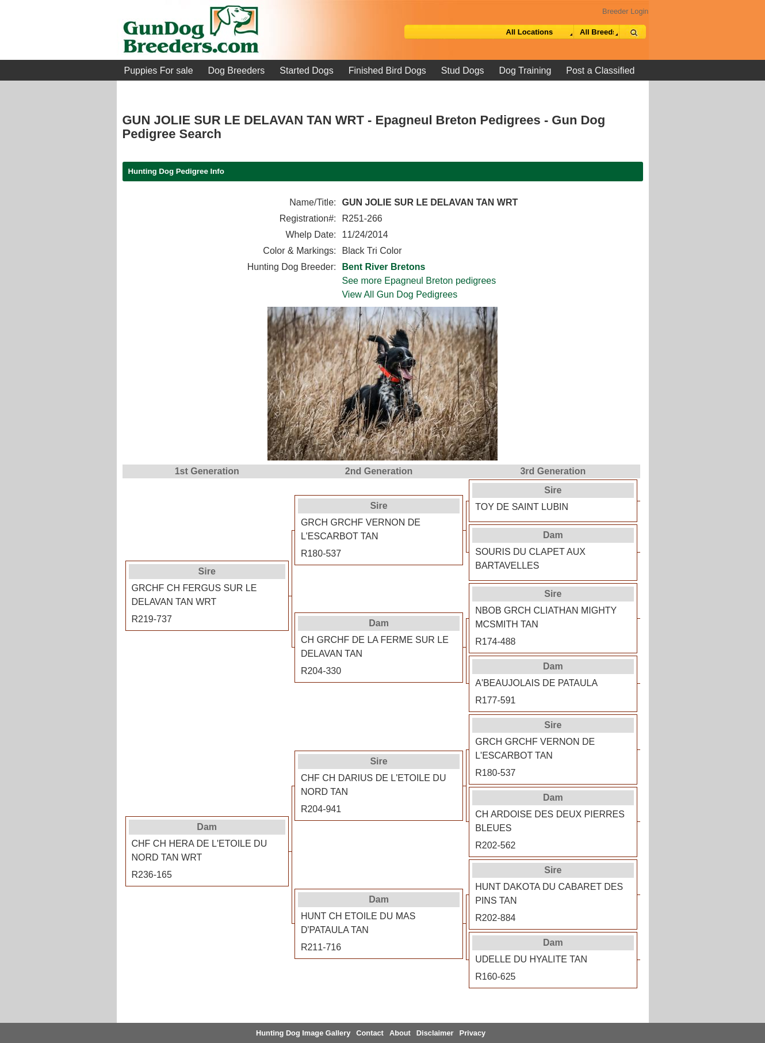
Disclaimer (435, 1033)
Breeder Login (625, 11)
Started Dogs (306, 70)
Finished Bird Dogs (387, 70)
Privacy (473, 1033)
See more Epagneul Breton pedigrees (419, 281)
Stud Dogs (462, 70)
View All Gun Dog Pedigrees (399, 294)
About (400, 1033)
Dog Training (525, 70)
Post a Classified (600, 70)
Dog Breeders (236, 70)
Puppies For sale (158, 70)
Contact (370, 1033)
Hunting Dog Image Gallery (303, 1033)
